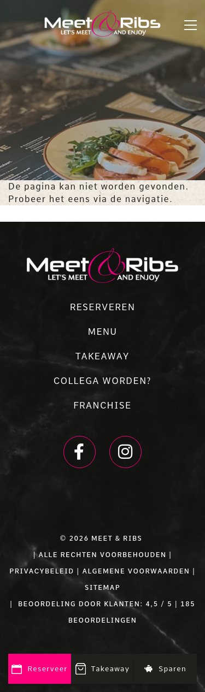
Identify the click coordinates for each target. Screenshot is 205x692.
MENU (102, 332)
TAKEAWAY (102, 356)
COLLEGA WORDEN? (102, 381)
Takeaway (102, 670)
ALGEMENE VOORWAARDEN (136, 571)
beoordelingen (102, 620)
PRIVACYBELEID (41, 571)
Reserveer (39, 669)
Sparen (165, 669)
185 (187, 604)
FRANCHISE (102, 405)
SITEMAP (102, 588)
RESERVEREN (103, 307)
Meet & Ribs (116, 538)
